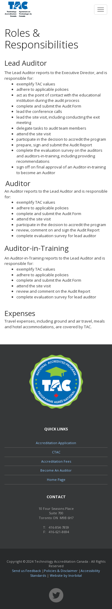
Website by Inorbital (66, 575)
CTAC (56, 452)
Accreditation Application (56, 443)
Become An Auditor (56, 470)
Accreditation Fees (56, 461)
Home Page (56, 479)
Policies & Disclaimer (61, 570)
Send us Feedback (26, 570)
